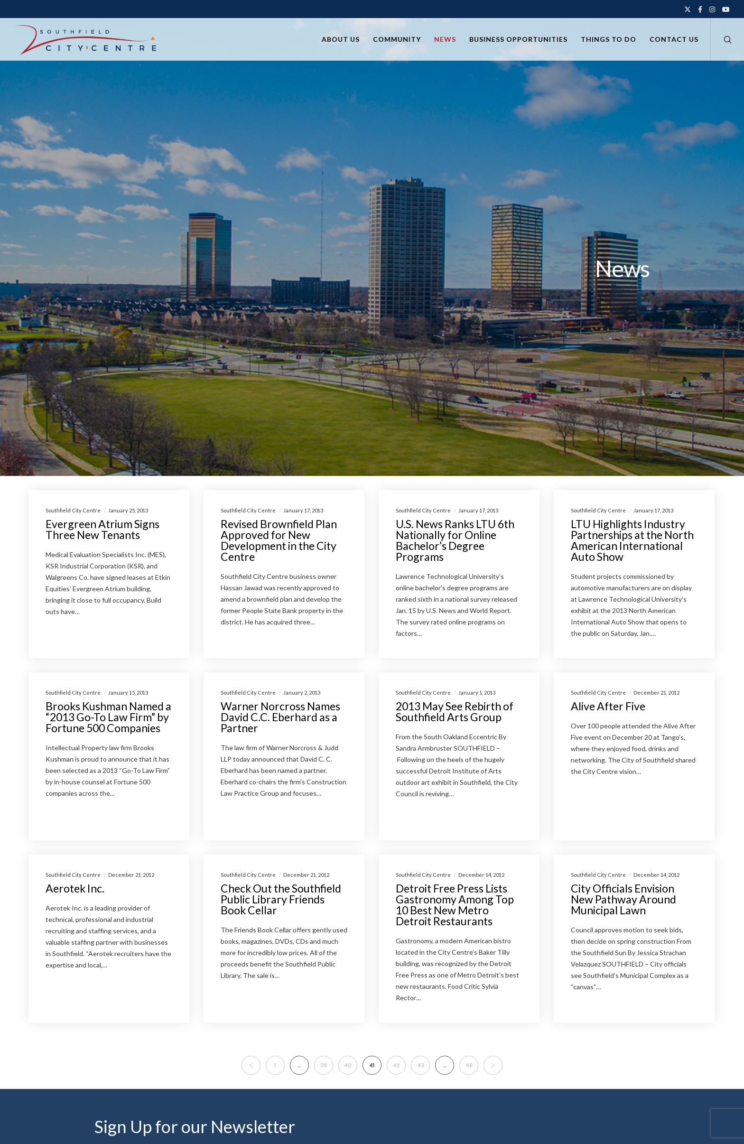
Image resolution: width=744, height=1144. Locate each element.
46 (469, 1065)
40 (348, 1065)
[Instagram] (712, 9)
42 (396, 1065)
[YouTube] (726, 9)
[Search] (721, 39)
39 (323, 1065)
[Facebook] (700, 9)
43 (420, 1065)
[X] (687, 9)
